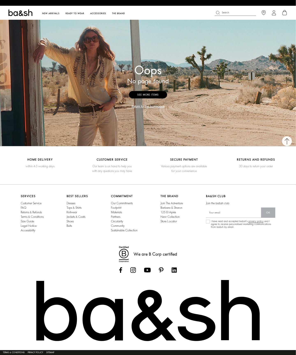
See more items (148, 94)
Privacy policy (35, 353)
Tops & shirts (74, 207)
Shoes (70, 221)
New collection (170, 216)
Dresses (71, 203)
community (118, 225)
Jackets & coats (76, 216)
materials (116, 212)
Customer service (31, 203)
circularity (117, 221)
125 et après (168, 212)
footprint (116, 207)
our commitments (122, 203)
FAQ (23, 207)
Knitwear (72, 212)
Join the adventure (172, 203)
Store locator (169, 221)
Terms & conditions (32, 216)
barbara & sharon (171, 207)
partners (115, 216)
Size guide (27, 221)
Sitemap (50, 353)
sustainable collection (124, 230)
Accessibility (28, 230)
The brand (118, 14)
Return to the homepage (148, 106)
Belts (69, 225)
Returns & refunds (31, 212)
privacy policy (256, 221)
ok (268, 212)
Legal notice (29, 225)
